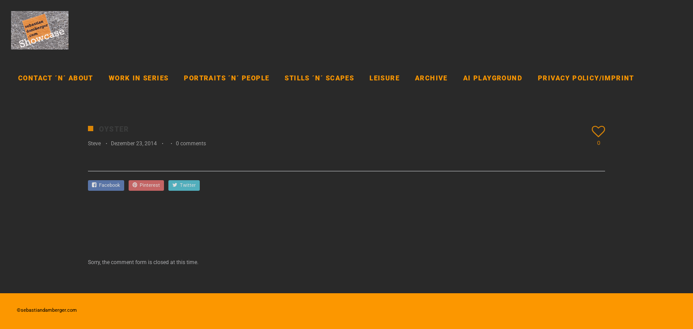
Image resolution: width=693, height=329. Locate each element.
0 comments (191, 143)
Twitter (184, 185)
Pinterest (146, 185)
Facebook (106, 185)
